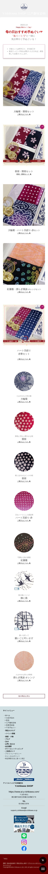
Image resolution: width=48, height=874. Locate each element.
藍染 (7, 720)
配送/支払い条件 (22, 863)
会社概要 (8, 746)
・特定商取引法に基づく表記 (14, 758)
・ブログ (6, 739)
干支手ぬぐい (11, 727)
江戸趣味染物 (11, 723)
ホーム (7, 715)
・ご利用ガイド (9, 751)
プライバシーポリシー (34, 863)
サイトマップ (7, 865)
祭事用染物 (10, 725)
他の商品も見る (24, 696)
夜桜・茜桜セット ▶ (23, 174)
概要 (4, 863)
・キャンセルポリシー (11, 756)
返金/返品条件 (11, 863)
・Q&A (6, 741)
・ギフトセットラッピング (13, 749)
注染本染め (10, 718)
